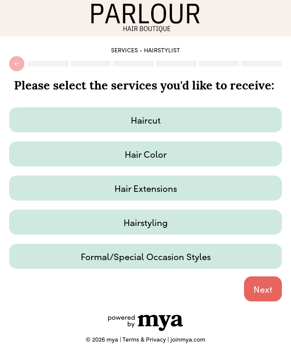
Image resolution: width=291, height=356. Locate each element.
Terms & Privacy (144, 339)
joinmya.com (188, 339)
